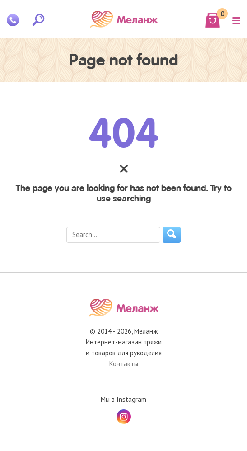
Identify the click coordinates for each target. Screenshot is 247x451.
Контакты (123, 363)
